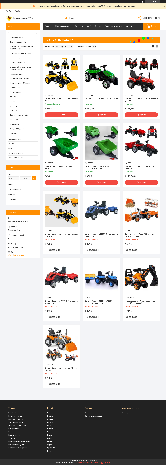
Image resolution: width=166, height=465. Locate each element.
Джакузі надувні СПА (18, 42)
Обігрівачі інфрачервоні (17, 448)
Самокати (13, 110)
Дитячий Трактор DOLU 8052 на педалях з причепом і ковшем (141, 235)
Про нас (98, 26)
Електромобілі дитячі (16, 445)
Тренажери (14, 106)
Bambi (49, 435)
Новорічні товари (14, 429)
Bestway (50, 416)
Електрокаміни (15, 124)
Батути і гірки (15, 87)
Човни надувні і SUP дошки (20, 83)
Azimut (50, 419)
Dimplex (50, 438)
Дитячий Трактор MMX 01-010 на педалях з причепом (61, 302)
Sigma (49, 445)
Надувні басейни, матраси (19, 78)
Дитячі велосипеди (15, 422)
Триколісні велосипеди (17, 425)
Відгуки (10, 148)
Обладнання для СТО (18, 129)
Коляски (11, 432)
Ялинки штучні (15, 133)
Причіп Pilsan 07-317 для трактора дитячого (58, 167)
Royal (49, 451)
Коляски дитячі (15, 92)
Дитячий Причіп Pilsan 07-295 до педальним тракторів (97, 167)
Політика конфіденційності (101, 463)
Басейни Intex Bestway (16, 413)
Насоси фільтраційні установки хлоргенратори (21, 48)
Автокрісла (12, 438)
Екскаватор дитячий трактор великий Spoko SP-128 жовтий (140, 302)
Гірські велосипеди (15, 416)
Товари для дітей (16, 74)
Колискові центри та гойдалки (19, 441)
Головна (48, 26)
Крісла (12, 101)
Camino (50, 429)
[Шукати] (66, 18)
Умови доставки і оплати (131, 413)
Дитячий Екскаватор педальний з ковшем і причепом (61, 235)
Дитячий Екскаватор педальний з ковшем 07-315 (61, 100)
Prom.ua (94, 461)
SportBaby (51, 448)
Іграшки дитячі (14, 435)
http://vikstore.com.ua (16, 255)
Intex (49, 413)
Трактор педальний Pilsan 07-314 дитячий (101, 98)
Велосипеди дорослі (17, 62)
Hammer (50, 432)
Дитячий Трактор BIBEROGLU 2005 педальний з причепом (98, 302)
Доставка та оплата (113, 26)
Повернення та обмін (16, 158)
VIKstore (88, 413)
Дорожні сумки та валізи (19, 115)
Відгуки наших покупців (94, 416)
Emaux (49, 441)
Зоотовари (14, 119)
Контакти (129, 26)
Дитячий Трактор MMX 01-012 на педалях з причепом (101, 235)
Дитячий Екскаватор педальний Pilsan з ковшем (61, 369)
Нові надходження (63, 26)
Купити (63, 115)
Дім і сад (13, 97)
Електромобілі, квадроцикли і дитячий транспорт (21, 68)
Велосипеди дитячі (17, 58)
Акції (89, 26)
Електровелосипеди (16, 419)
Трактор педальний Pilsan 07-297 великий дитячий (141, 100)
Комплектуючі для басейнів (20, 53)
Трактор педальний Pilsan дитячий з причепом (139, 167)
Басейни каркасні (16, 37)
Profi (49, 425)
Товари (78, 26)
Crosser (50, 422)
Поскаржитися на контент (83, 463)
